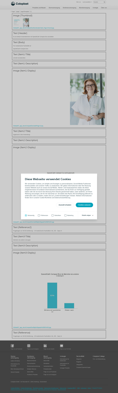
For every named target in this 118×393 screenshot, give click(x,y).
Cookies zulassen (84, 205)
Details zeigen (86, 215)
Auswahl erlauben (65, 205)
